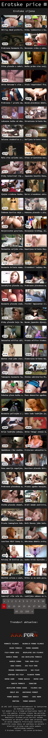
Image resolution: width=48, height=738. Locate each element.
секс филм (36, 697)
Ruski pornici (15, 648)
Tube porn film (32, 661)
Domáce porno (12, 657)
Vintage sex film (16, 675)
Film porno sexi (12, 652)
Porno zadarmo (32, 648)
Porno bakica (13, 697)
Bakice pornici (18, 683)
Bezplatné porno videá (17, 688)
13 (14, 606)
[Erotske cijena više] (45, 4)
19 (44, 606)
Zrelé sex (14, 692)
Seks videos (15, 666)
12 (9, 606)
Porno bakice (24, 679)
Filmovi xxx (36, 688)
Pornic (25, 697)
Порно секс (38, 679)
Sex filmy (35, 670)
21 (21, 611)
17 (34, 606)
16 (29, 606)
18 (39, 606)
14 (19, 606)
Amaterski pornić (30, 692)
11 (4, 606)
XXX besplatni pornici (32, 657)
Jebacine (32, 683)
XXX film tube (31, 666)
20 (16, 611)
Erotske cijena (14, 730)
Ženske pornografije (18, 670)
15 (24, 606)
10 (43, 601)
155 (27, 611)
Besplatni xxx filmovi (33, 652)
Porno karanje (29, 701)
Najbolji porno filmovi (33, 644)
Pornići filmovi (11, 644)
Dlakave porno (33, 675)
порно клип (9, 679)
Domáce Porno (15, 661)
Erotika (15, 701)
